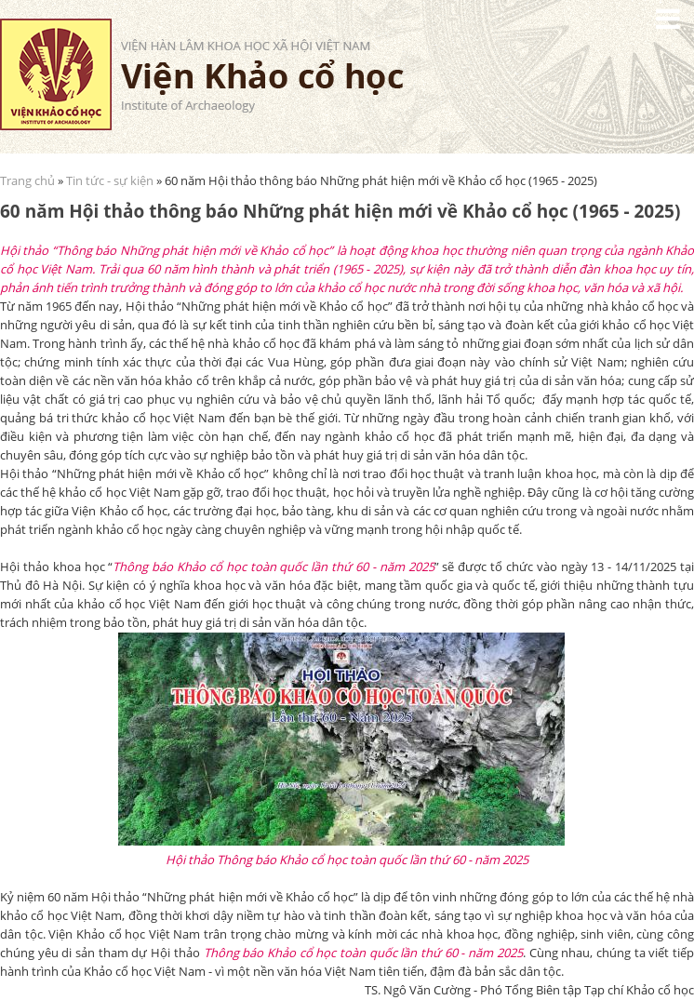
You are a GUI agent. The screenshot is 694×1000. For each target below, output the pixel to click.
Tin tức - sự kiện (109, 180)
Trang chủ (27, 180)
